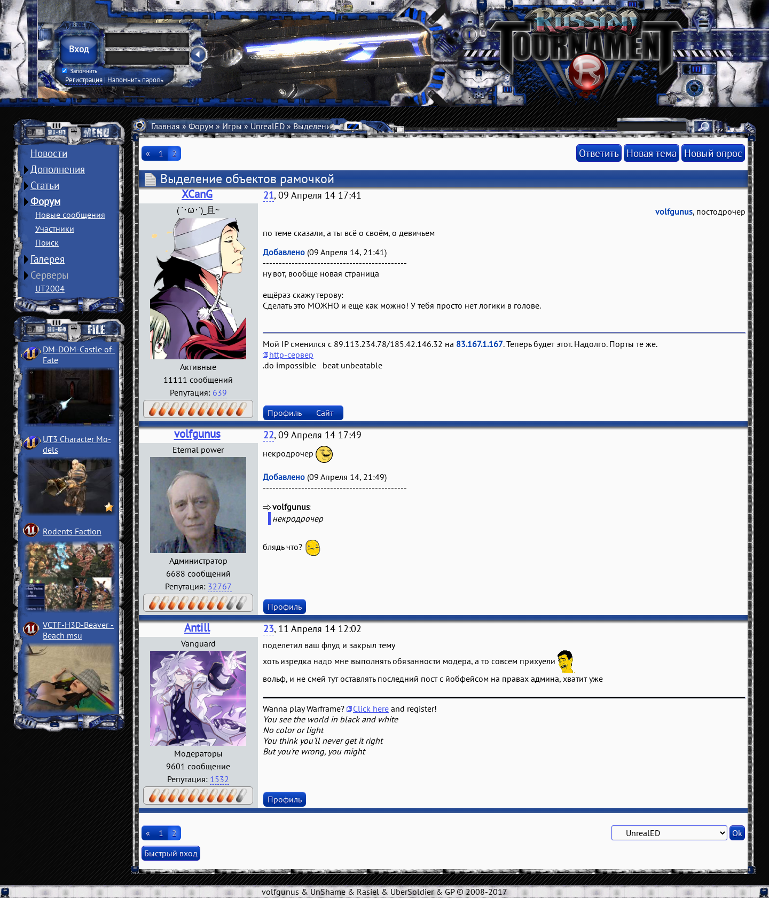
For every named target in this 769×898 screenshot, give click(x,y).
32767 (220, 586)
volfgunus (197, 434)
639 (220, 392)
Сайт (324, 412)
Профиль (285, 412)
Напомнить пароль (135, 79)
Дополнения (57, 169)
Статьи (44, 185)
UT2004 (50, 288)
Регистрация (84, 79)
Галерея (47, 259)
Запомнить (79, 71)
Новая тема (651, 153)
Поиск (47, 242)
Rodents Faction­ (72, 531)
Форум (45, 201)
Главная (165, 126)
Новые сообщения (70, 214)
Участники (54, 228)
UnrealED (267, 126)
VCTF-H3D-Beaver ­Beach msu (78, 630)
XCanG (197, 194)
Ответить (599, 153)
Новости (48, 153)
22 (268, 435)
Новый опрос (713, 153)
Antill (197, 627)
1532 (219, 779)
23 (268, 629)
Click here (371, 708)
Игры (232, 126)
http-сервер (291, 354)
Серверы (49, 275)
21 (268, 195)
